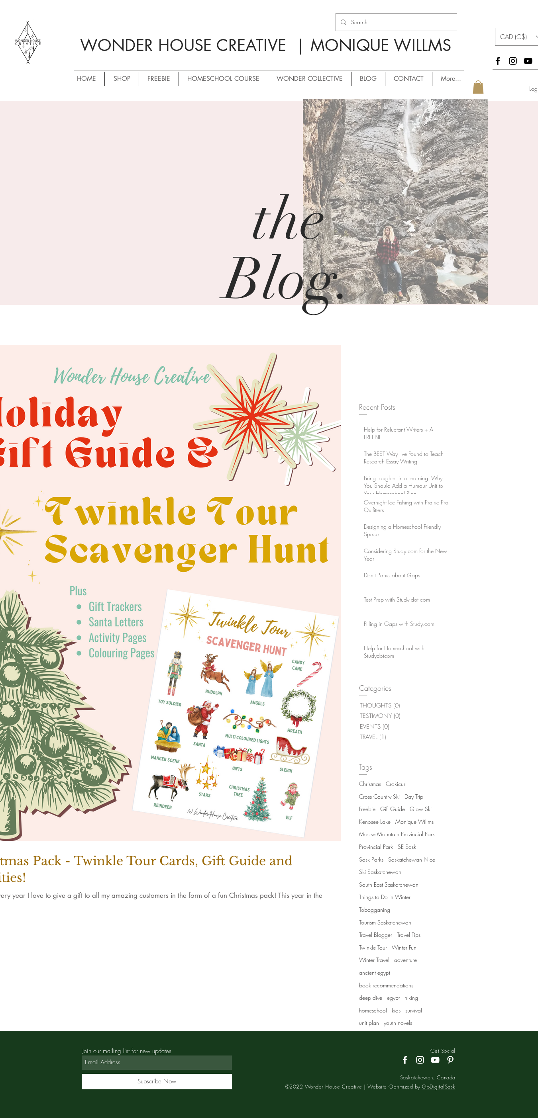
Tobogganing (374, 909)
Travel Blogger (375, 934)
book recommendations (386, 985)
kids (396, 1010)
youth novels (398, 1022)
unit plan (369, 1022)
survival (413, 1010)
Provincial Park (376, 846)
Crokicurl (396, 784)
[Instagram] (513, 61)
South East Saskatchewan (388, 884)
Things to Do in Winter (384, 897)
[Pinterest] (450, 1060)
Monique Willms (414, 821)
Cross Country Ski (379, 796)
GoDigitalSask (439, 1086)
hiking (411, 997)
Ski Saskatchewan (380, 872)
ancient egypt (374, 972)
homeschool (373, 1010)
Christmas (370, 784)
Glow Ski (421, 809)
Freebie (367, 809)
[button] (478, 87)
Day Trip (413, 796)
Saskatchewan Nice (411, 859)
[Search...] (395, 22)
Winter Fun (404, 947)
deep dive (370, 997)
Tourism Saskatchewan (385, 922)
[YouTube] (528, 61)
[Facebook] (498, 61)
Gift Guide (392, 809)
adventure (405, 960)
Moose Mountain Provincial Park (397, 834)
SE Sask (407, 846)
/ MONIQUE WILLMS (226, 59)
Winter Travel (374, 960)
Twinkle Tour (373, 947)
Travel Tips (408, 934)
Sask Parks (371, 859)
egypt (393, 997)
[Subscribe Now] (157, 1081)
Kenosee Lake (375, 821)
